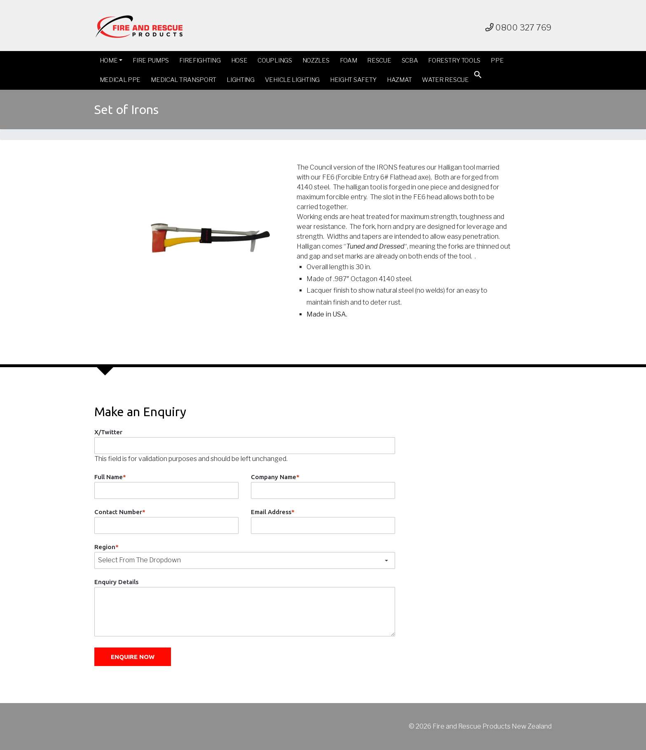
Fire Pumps (151, 60)
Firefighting (199, 60)
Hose (239, 60)
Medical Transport (183, 80)
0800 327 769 (518, 28)
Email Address (273, 511)
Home (109, 60)
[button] (478, 76)
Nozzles (316, 60)
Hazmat (399, 80)
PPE (497, 60)
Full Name (110, 476)
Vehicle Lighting (292, 80)
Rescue (379, 60)
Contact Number (119, 511)
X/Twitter (108, 432)
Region (106, 546)
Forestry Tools (454, 60)
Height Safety (353, 80)
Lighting (241, 80)
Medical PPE (120, 80)
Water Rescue (445, 80)
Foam (348, 60)
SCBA (410, 60)
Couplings (274, 60)
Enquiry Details (116, 581)
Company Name (275, 476)
